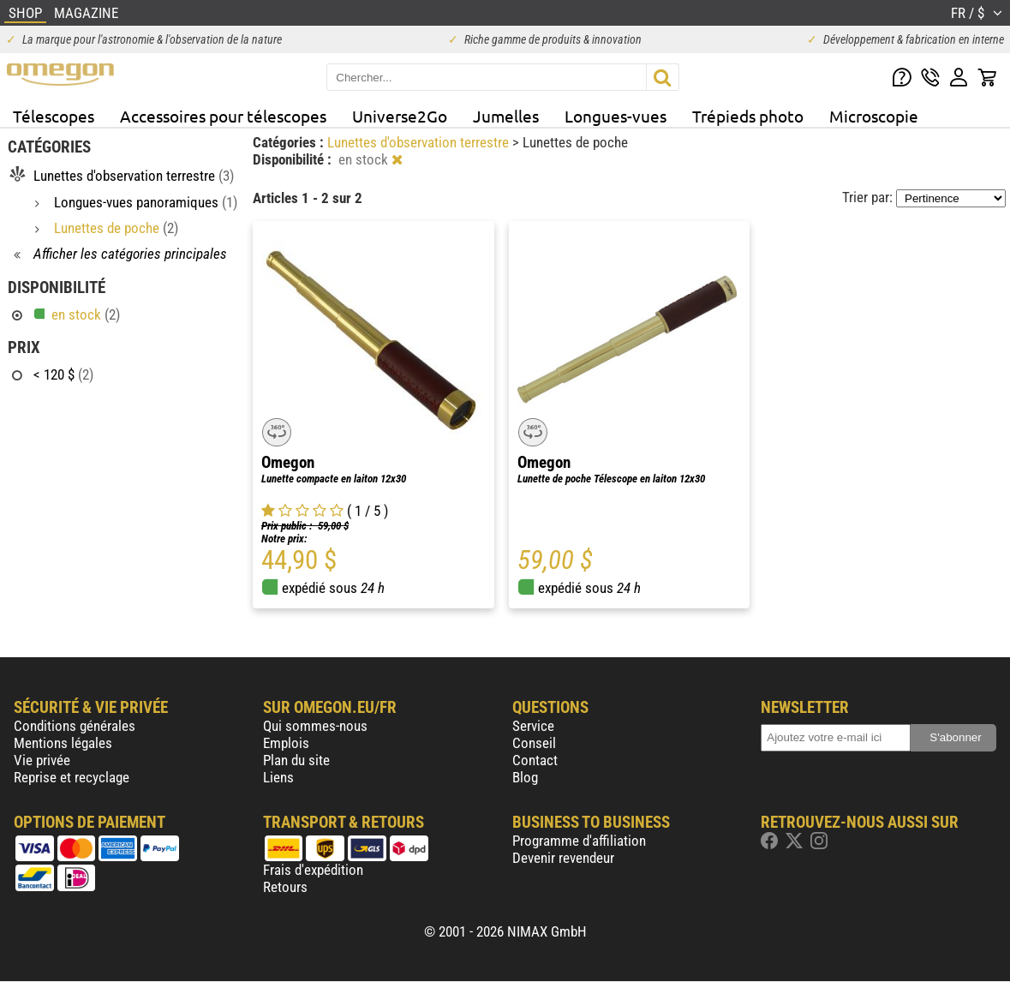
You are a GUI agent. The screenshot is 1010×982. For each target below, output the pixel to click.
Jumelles (506, 115)
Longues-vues (615, 115)
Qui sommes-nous (315, 725)
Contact (535, 760)
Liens (278, 777)
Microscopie (873, 115)
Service (533, 725)
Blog (525, 777)
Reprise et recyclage (71, 777)
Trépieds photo (748, 115)
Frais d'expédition (313, 869)
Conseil (534, 742)
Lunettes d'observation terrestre (419, 142)
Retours (285, 886)
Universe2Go (399, 115)
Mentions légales (63, 742)
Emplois (286, 742)
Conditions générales (74, 725)
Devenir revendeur (563, 857)
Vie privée (42, 760)
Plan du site (296, 760)
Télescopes (53, 115)
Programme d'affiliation (579, 840)
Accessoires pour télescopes (223, 115)
